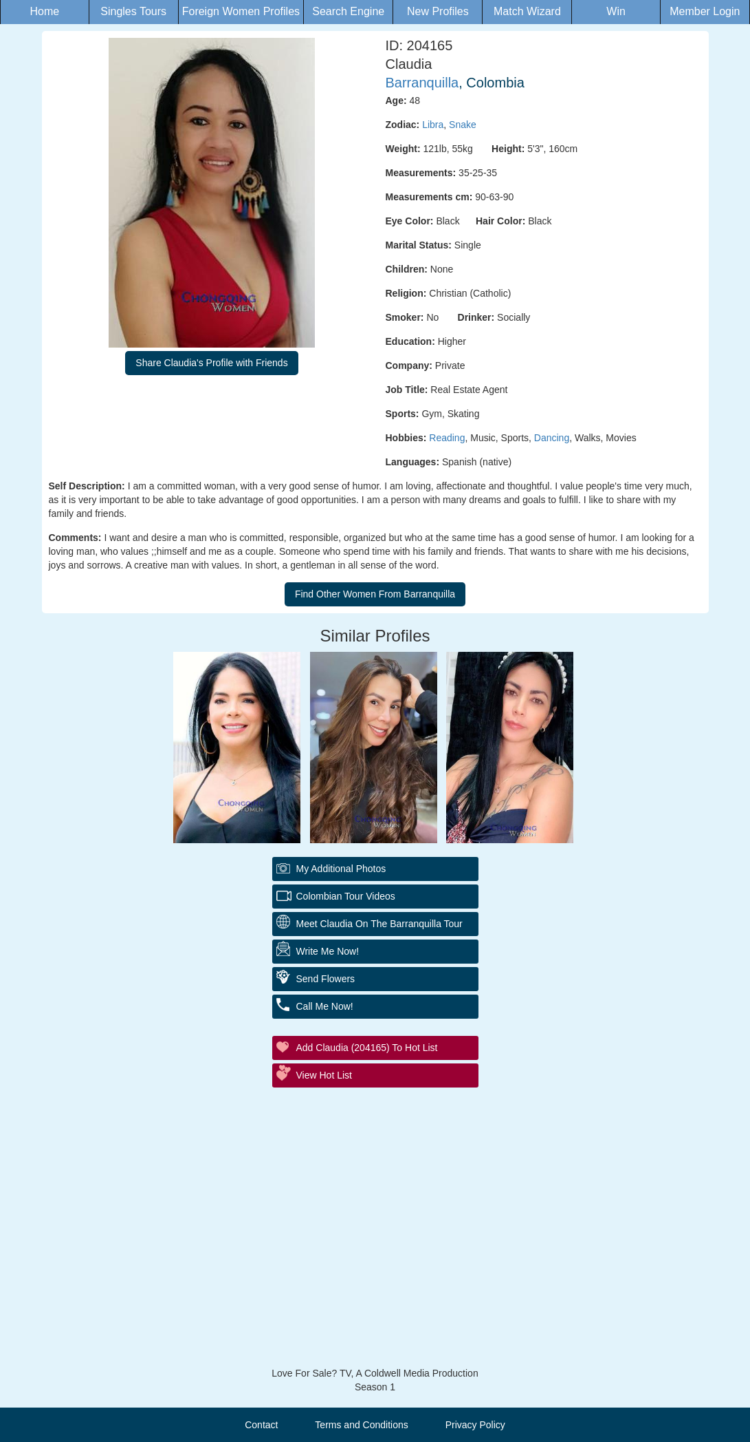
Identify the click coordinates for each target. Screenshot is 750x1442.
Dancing (551, 437)
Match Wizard (527, 11)
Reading (447, 437)
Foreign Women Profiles (241, 11)
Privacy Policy (475, 1424)
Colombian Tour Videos (345, 896)
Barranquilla (422, 82)
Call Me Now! (324, 1006)
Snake (462, 124)
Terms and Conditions (361, 1424)
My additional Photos (341, 868)
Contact (261, 1424)
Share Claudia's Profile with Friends (211, 362)
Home (44, 11)
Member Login (705, 11)
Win (616, 11)
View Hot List (324, 1075)
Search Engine (348, 11)
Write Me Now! (328, 951)
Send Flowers (325, 978)
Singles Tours (133, 11)
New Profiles (438, 11)
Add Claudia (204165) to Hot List (367, 1047)
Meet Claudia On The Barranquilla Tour (379, 923)
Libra (432, 124)
